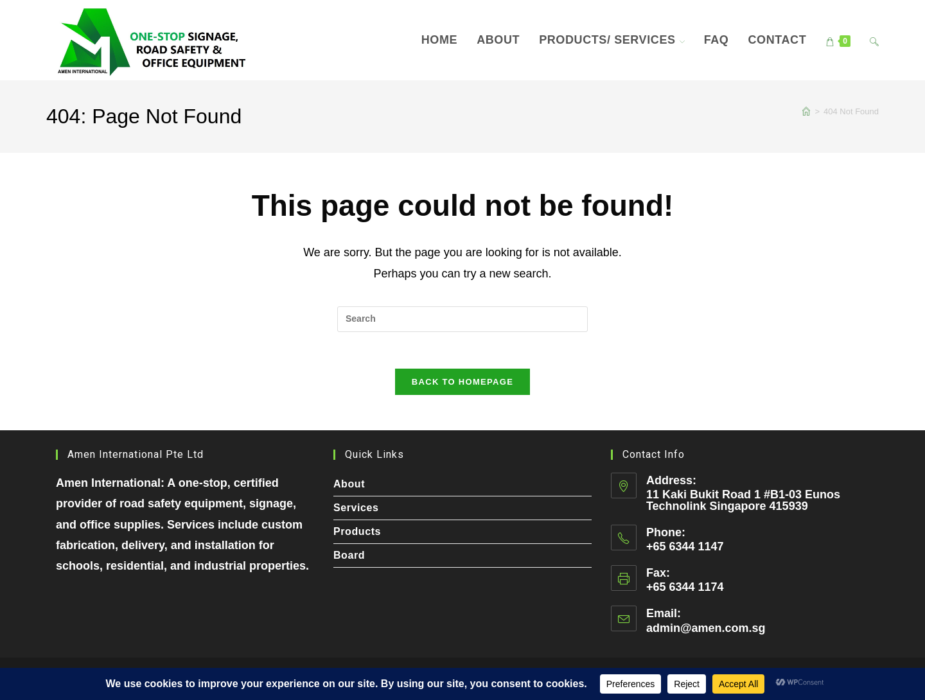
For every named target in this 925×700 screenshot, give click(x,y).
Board (349, 555)
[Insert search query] (462, 319)
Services (356, 507)
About (349, 483)
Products (357, 531)
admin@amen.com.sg (706, 628)
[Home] (806, 111)
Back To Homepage (462, 384)
